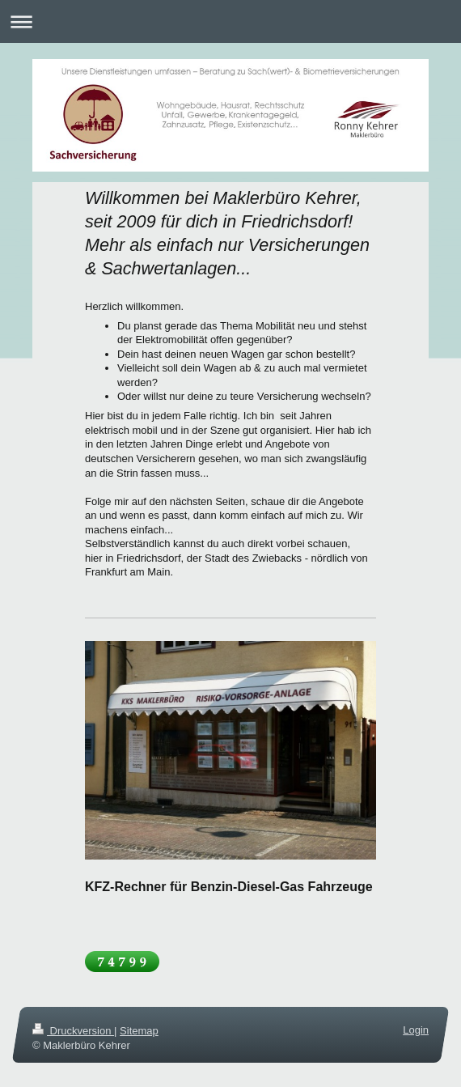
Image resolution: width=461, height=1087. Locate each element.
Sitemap (139, 1031)
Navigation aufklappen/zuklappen (230, 21)
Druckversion (73, 1031)
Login (416, 1030)
